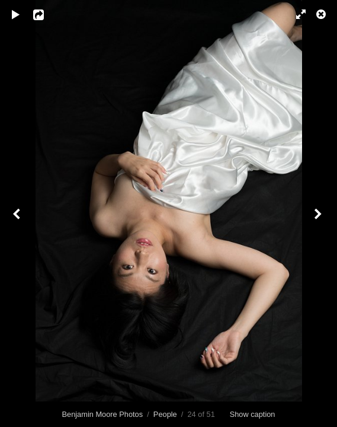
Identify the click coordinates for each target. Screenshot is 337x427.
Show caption (252, 414)
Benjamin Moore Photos (102, 414)
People (165, 414)
